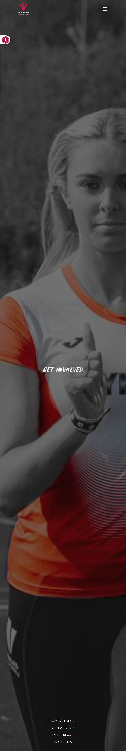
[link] (5, 39)
